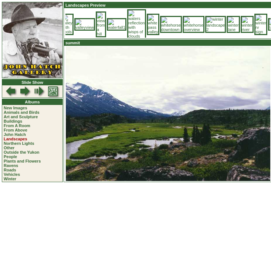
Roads (10, 170)
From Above (15, 130)
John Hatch (15, 134)
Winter (10, 179)
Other (9, 148)
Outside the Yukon (21, 152)
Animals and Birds (22, 112)
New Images (15, 108)
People (10, 156)
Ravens (11, 165)
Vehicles (12, 174)
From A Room (17, 125)
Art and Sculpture (21, 117)
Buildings (13, 121)
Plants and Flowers (22, 161)
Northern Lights (19, 143)
